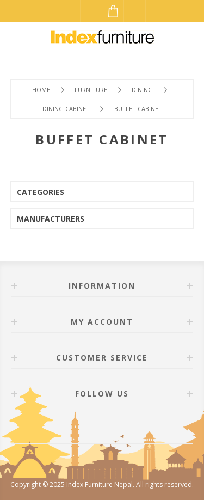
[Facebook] (89, 424)
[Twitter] (115, 424)
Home (41, 90)
